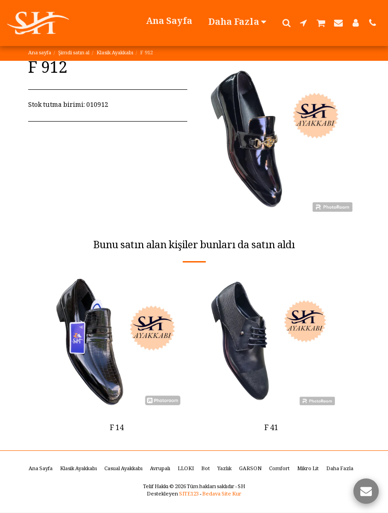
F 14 (116, 429)
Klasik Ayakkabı (114, 53)
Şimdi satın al (74, 53)
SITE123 (189, 495)
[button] (286, 22)
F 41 (271, 429)
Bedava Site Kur (221, 495)
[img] (117, 342)
